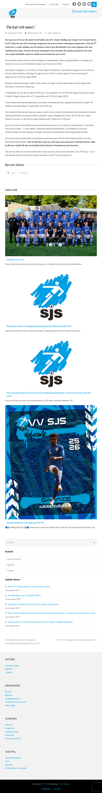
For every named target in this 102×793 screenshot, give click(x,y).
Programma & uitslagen (16, 768)
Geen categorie (54, 33)
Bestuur (9, 695)
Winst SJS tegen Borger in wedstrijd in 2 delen (29, 586)
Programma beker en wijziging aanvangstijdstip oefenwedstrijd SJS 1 (39, 326)
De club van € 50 (12, 738)
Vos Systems (64, 784)
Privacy (57, 788)
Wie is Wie (10, 705)
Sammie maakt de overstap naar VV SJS (25, 523)
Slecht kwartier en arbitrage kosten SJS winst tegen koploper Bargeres (40, 622)
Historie (9, 725)
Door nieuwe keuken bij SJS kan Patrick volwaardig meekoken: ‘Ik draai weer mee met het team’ (51, 613)
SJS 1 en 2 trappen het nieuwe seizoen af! (77, 640)
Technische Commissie (15, 702)
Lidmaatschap (11, 731)
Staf (7, 761)
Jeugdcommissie (12, 698)
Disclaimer (46, 788)
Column (10, 570)
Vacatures (10, 735)
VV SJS (44, 784)
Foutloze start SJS (15, 259)
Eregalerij (9, 728)
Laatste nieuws (14, 559)
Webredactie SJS (34, 33)
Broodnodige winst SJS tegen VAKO (24, 595)
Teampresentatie (13, 758)
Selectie (9, 765)
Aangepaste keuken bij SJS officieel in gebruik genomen (33, 604)
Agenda (10, 565)
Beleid (8, 691)
